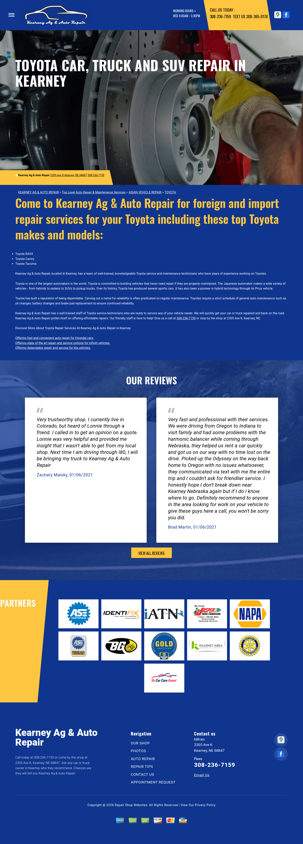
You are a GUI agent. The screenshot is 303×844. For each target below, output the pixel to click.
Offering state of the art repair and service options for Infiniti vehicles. (62, 343)
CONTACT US (142, 774)
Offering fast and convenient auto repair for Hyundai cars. (54, 338)
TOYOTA (170, 192)
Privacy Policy (205, 805)
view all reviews (151, 552)
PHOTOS (138, 751)
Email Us (201, 775)
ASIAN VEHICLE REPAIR (145, 192)
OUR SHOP (140, 743)
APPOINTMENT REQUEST (153, 782)
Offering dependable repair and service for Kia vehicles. (53, 348)
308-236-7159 (220, 16)
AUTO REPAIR (143, 759)
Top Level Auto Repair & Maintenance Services (93, 192)
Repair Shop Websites (131, 805)
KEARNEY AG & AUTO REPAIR (38, 192)
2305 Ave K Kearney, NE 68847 (68, 175)
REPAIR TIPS (142, 766)
